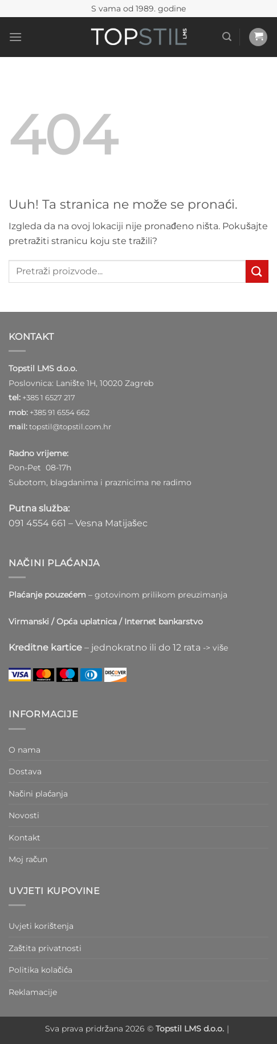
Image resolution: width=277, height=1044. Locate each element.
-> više (215, 648)
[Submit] (257, 271)
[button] (15, 37)
